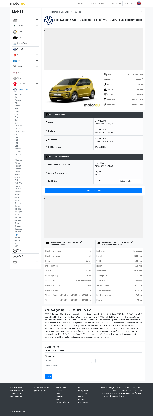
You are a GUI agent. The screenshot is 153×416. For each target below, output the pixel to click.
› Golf (16, 123)
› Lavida (17, 154)
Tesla (17, 67)
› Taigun (17, 209)
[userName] (68, 361)
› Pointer (17, 177)
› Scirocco (18, 192)
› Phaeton (18, 172)
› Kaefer (17, 149)
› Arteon (17, 100)
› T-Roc (17, 200)
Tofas (17, 73)
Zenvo (18, 262)
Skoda (18, 26)
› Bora (16, 108)
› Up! (16, 235)
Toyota (18, 78)
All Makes (82, 3)
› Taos (16, 214)
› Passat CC (19, 169)
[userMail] (118, 361)
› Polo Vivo (18, 183)
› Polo (16, 180)
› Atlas (16, 103)
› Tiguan (17, 226)
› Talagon (18, 212)
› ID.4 (16, 137)
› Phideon (18, 174)
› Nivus (17, 163)
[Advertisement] (93, 49)
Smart (17, 32)
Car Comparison (114, 3)
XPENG (18, 256)
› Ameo (17, 97)
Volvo (17, 251)
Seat (17, 20)
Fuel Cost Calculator (97, 3)
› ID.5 (16, 140)
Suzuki (18, 55)
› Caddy (17, 111)
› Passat (17, 166)
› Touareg (18, 229)
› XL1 (16, 246)
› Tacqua (17, 203)
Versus (126, 3)
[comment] (93, 368)
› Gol (16, 120)
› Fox (16, 117)
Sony (17, 38)
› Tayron (17, 217)
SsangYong (20, 43)
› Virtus (17, 240)
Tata (17, 61)
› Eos (16, 114)
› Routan (17, 186)
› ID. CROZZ (19, 129)
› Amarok (18, 94)
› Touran (17, 232)
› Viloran (17, 237)
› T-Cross (17, 197)
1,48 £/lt (98, 180)
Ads (46, 30)
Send (48, 376)
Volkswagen (20, 90)
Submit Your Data (93, 190)
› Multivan (18, 160)
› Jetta (16, 146)
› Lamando (18, 151)
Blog (133, 3)
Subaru (18, 49)
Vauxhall (19, 84)
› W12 (16, 243)
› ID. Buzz (18, 126)
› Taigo (17, 206)
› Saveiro (17, 189)
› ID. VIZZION (19, 131)
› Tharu (17, 223)
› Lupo (16, 157)
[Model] (93, 12)
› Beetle (17, 106)
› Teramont (18, 220)
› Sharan (17, 194)
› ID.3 (16, 134)
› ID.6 (16, 143)
